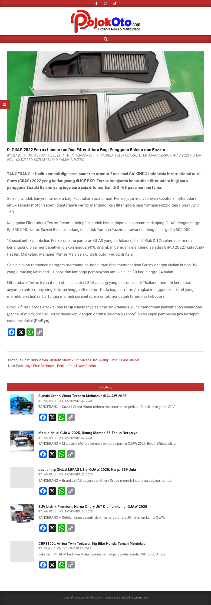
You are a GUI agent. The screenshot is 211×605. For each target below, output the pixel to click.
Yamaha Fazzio (71, 160)
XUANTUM (141, 597)
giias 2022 (181, 155)
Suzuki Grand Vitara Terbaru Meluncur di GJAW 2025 (82, 396)
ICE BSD (27, 160)
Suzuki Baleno (46, 160)
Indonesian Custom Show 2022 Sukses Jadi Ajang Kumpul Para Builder (85, 360)
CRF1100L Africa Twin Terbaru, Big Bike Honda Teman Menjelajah (93, 543)
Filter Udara (125, 155)
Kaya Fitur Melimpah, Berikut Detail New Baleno (60, 366)
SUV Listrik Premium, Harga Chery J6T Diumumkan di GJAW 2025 (92, 507)
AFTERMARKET (82, 155)
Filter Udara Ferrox (154, 155)
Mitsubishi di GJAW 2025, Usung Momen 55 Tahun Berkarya (87, 433)
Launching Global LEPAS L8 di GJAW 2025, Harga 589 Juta (87, 470)
